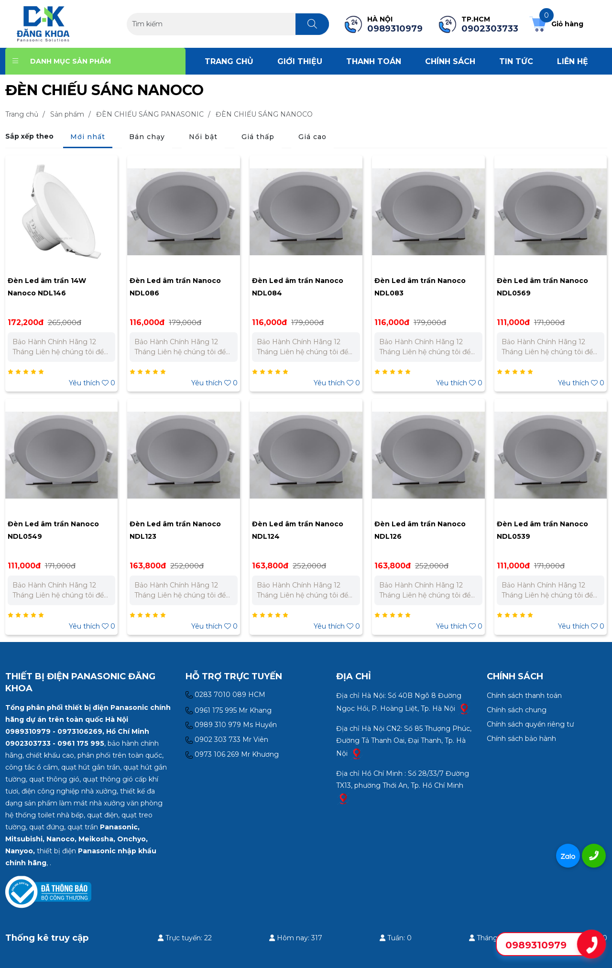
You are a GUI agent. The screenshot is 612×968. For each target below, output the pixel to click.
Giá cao (312, 136)
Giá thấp (257, 136)
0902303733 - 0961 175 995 (54, 743)
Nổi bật (203, 136)
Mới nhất (87, 136)
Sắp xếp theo (29, 136)
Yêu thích (92, 383)
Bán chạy (147, 136)
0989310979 (536, 945)
